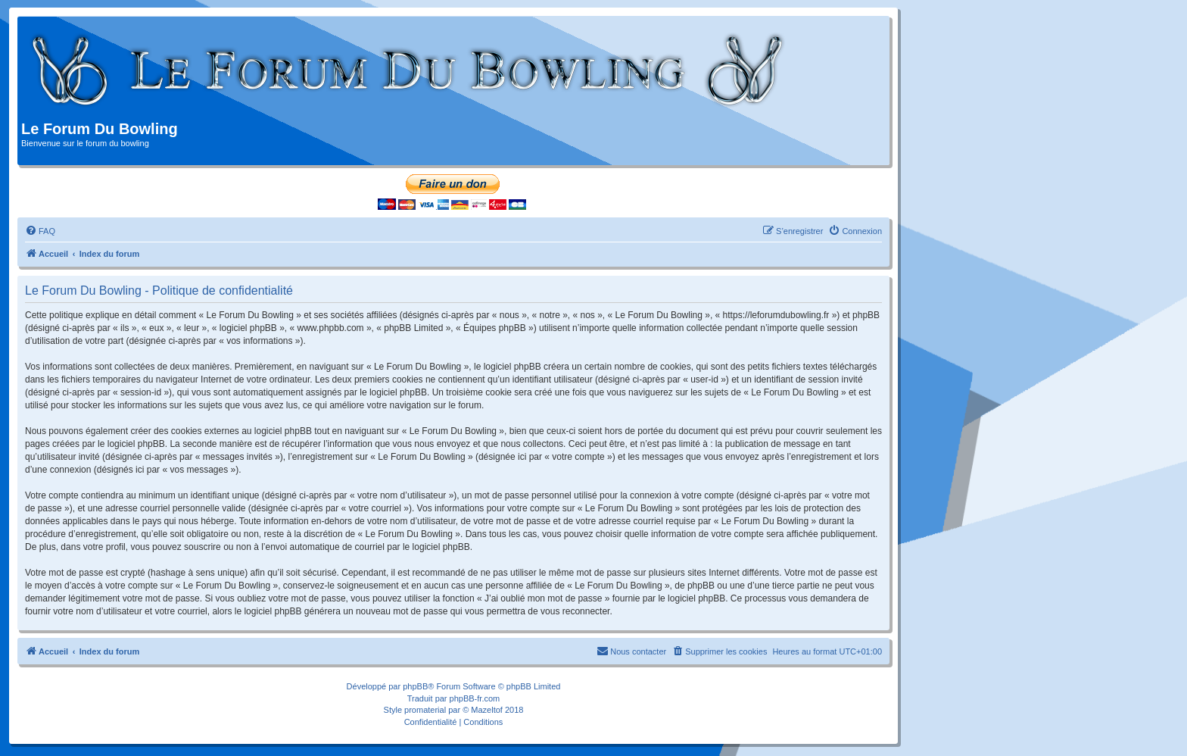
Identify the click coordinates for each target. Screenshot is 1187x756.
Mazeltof (487, 709)
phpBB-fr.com (475, 698)
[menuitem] (40, 231)
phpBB (415, 686)
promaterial (425, 709)
